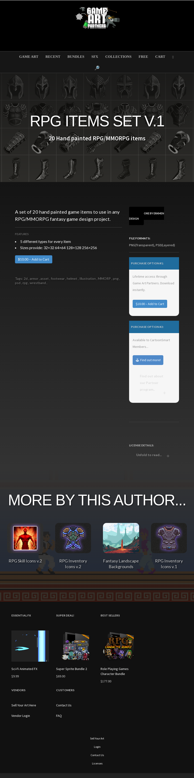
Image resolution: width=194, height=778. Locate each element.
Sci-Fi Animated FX (24, 669)
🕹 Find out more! (148, 360)
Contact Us (64, 705)
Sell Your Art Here (23, 705)
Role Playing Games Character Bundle (115, 671)
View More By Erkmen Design (146, 216)
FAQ (59, 716)
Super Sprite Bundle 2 (71, 669)
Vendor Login (20, 716)
